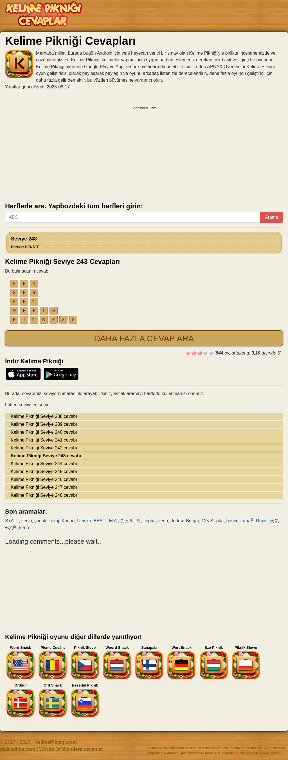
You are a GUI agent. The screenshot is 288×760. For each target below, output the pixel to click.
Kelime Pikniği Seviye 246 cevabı (44, 479)
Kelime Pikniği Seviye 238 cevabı (44, 416)
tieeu (163, 520)
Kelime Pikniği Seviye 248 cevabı (44, 495)
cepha (149, 520)
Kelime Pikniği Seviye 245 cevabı (44, 471)
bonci (231, 520)
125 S (207, 520)
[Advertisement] (144, 152)
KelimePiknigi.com (55, 742)
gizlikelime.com (17, 749)
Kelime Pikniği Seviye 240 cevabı (44, 432)
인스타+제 (130, 520)
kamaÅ (247, 520)
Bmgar (192, 520)
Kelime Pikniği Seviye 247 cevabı (44, 487)
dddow (176, 520)
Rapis (261, 520)
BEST (100, 520)
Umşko (84, 520)
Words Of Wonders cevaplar (71, 749)
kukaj (54, 520)
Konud (68, 520)
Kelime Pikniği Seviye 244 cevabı (44, 463)
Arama (271, 217)
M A (113, 520)
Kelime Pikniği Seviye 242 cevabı (44, 447)
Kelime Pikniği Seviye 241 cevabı (44, 440)
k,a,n (24, 527)
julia (220, 520)
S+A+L (12, 520)
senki (26, 520)
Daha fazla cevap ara (144, 338)
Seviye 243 (25, 242)
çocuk (40, 520)
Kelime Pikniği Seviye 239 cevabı (44, 424)
